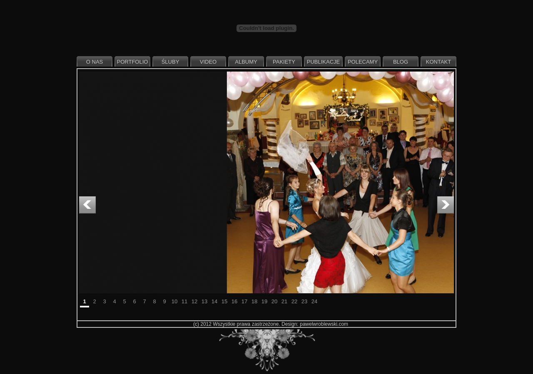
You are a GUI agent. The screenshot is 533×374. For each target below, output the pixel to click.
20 (274, 301)
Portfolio (132, 62)
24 (314, 301)
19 (264, 301)
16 (234, 301)
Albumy (246, 62)
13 (204, 301)
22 (294, 301)
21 (284, 301)
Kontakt (438, 62)
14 (214, 301)
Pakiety (284, 62)
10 (174, 301)
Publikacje (323, 62)
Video (208, 62)
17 (244, 301)
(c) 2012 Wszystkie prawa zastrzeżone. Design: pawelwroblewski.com (270, 324)
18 (254, 301)
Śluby (170, 62)
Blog (400, 62)
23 (304, 301)
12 (194, 301)
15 (224, 301)
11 (184, 301)
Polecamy (363, 62)
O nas (94, 62)
